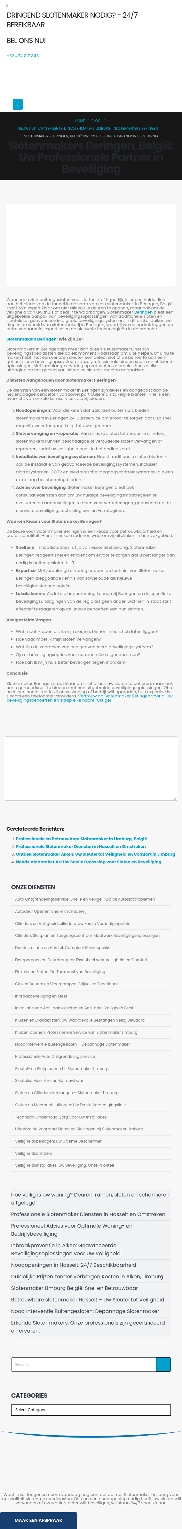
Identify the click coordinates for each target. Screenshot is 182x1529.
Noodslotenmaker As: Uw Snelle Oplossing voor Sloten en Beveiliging (89, 862)
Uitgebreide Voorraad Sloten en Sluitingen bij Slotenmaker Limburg (79, 1129)
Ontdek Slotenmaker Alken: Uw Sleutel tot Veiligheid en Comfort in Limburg (95, 854)
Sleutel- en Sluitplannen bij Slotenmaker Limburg (61, 1068)
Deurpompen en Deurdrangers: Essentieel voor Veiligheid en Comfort (81, 960)
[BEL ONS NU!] (91, 48)
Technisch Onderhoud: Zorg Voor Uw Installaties (61, 1117)
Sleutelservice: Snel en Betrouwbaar (49, 1080)
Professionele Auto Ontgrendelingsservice (55, 1056)
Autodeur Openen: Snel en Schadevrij (50, 911)
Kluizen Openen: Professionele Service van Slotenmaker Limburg (76, 1032)
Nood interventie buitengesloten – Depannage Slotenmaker (72, 1044)
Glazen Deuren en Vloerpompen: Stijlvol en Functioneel (67, 984)
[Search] (163, 1364)
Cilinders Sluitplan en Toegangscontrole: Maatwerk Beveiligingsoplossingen (87, 935)
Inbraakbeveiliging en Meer (41, 996)
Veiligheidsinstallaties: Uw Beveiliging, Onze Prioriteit (64, 1165)
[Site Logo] (53, 78)
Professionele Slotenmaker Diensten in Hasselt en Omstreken (81, 846)
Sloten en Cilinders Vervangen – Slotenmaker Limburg (67, 1092)
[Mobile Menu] (18, 104)
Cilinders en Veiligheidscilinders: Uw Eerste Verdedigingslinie (73, 923)
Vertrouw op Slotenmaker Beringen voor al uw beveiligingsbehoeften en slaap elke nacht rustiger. (89, 698)
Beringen (144, 312)
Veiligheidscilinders (33, 1153)
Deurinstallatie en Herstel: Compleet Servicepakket (63, 947)
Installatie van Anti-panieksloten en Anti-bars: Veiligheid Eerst (74, 1008)
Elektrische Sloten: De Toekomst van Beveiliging (60, 971)
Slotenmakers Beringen (31, 339)
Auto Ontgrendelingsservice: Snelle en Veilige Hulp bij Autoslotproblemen (85, 899)
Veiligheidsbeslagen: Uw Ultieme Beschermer (58, 1141)
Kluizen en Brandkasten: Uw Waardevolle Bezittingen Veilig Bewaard (80, 1020)
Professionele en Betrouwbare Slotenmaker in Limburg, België (81, 839)
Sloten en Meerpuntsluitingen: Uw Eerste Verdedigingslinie (70, 1105)
